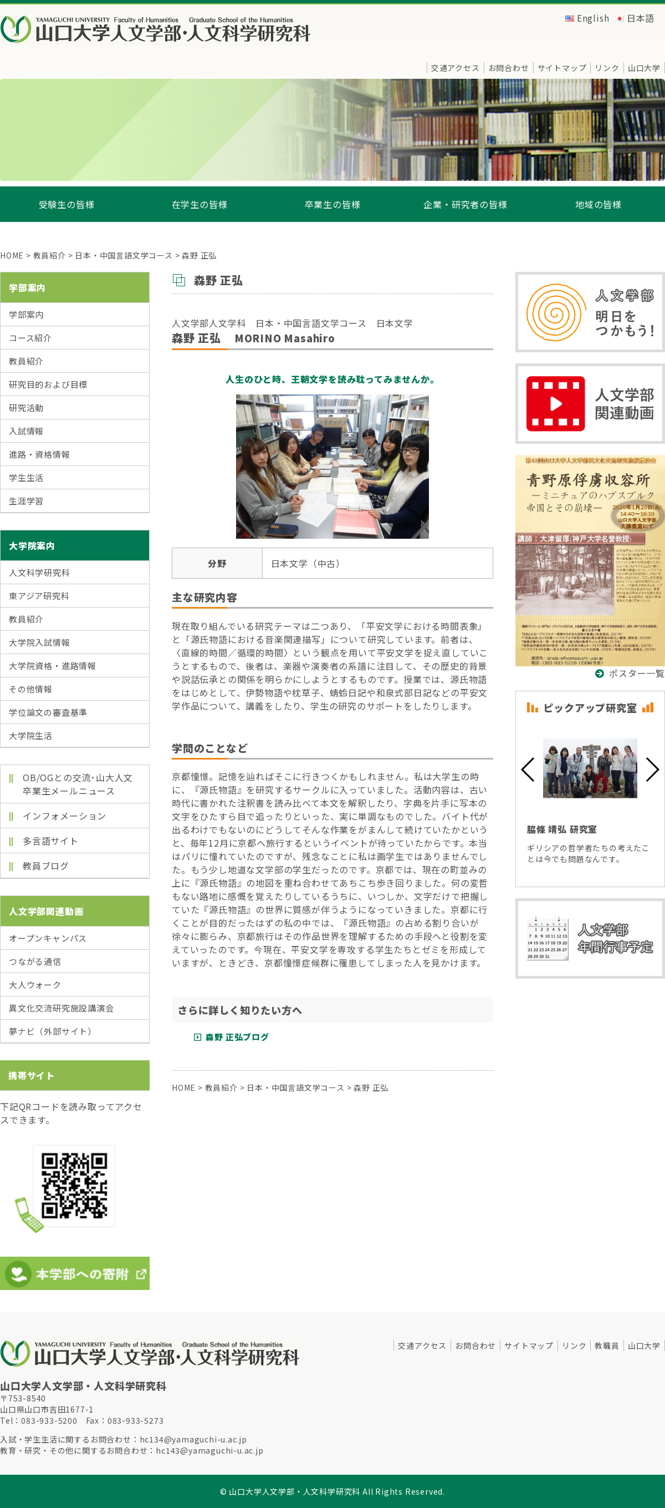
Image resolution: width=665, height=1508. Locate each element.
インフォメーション (64, 815)
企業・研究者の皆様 (465, 204)
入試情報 (26, 431)
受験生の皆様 (67, 204)
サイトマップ (562, 67)
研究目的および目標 (48, 384)
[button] (528, 769)
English (593, 17)
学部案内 (26, 314)
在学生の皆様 (200, 204)
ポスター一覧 (637, 673)
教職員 (607, 1345)
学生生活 (26, 477)
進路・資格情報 (39, 454)
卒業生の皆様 (333, 204)
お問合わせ (508, 67)
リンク (607, 67)
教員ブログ (46, 865)
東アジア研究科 (39, 595)
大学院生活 (31, 735)
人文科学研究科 (39, 572)
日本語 (640, 17)
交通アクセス (455, 67)
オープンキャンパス (48, 938)
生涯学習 (26, 501)
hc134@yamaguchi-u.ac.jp (193, 1439)
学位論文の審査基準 (48, 712)
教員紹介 (26, 361)
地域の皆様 (598, 204)
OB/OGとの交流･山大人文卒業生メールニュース (78, 784)
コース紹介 (30, 337)
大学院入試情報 (39, 642)
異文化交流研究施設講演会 (61, 1008)
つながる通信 (35, 961)
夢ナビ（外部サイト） (52, 1031)
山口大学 (644, 67)
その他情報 (31, 689)
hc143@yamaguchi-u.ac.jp (209, 1450)
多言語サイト (51, 840)
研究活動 (26, 407)
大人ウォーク (35, 984)
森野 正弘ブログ (237, 1037)
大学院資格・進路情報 (52, 665)
